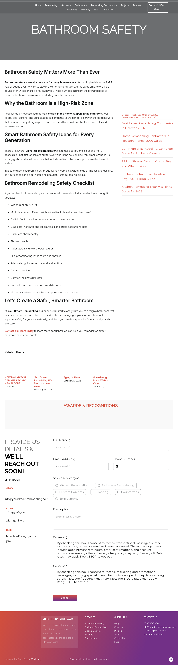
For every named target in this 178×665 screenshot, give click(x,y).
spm (127, 115)
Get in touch (12, 480)
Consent (60, 537)
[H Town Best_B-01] (165, 414)
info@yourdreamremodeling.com (27, 499)
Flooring (102, 492)
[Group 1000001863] (19, 617)
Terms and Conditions (97, 659)
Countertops (130, 492)
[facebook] (171, 659)
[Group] (11, 4)
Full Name (61, 440)
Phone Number (124, 459)
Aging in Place (71, 377)
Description (61, 509)
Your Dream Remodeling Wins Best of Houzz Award (44, 382)
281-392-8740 (15, 520)
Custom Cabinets (71, 492)
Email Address (64, 459)
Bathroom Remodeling (117, 485)
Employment (68, 498)
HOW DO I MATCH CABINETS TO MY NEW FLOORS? (15, 380)
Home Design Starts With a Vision (100, 380)
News (136, 117)
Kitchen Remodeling (74, 485)
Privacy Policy (76, 659)
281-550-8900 (15, 512)
